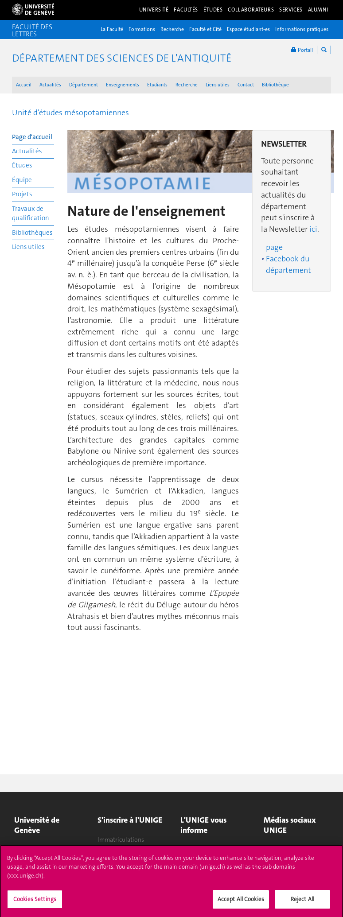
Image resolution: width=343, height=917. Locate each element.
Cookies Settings (34, 901)
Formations (142, 29)
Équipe (22, 179)
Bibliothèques (32, 232)
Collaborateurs (251, 9)
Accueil (23, 85)
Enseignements (122, 85)
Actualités (50, 85)
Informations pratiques (301, 29)
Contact (246, 85)
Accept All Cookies (241, 901)
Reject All (302, 901)
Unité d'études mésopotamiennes (70, 112)
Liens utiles (218, 85)
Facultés (186, 9)
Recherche (172, 29)
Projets (22, 194)
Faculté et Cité (205, 29)
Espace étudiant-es (248, 29)
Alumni (318, 9)
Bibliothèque (275, 85)
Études (212, 9)
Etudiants (157, 85)
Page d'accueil (32, 136)
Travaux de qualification (30, 213)
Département (83, 85)
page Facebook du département (288, 258)
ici (313, 229)
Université (154, 9)
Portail (302, 50)
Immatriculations (120, 839)
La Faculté (112, 29)
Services (291, 9)
